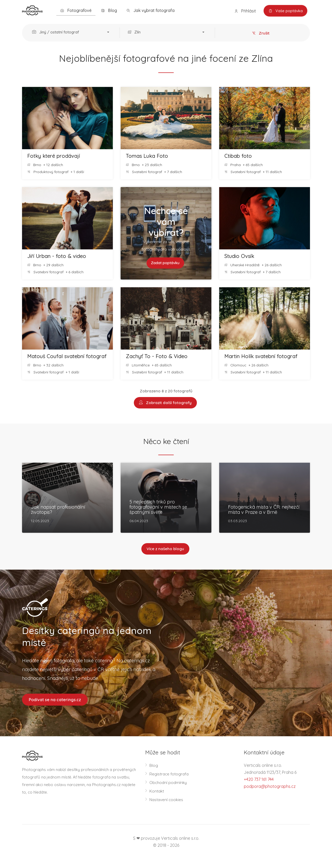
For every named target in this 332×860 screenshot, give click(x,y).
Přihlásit (243, 11)
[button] (72, 33)
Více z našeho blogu (165, 549)
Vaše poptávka (284, 10)
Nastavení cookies (166, 800)
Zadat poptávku (165, 263)
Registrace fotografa (169, 774)
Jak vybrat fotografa (150, 10)
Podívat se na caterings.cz (55, 700)
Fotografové (76, 10)
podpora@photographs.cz (270, 787)
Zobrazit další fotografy (165, 402)
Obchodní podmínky (168, 783)
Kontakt (157, 791)
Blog (109, 10)
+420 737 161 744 (259, 780)
